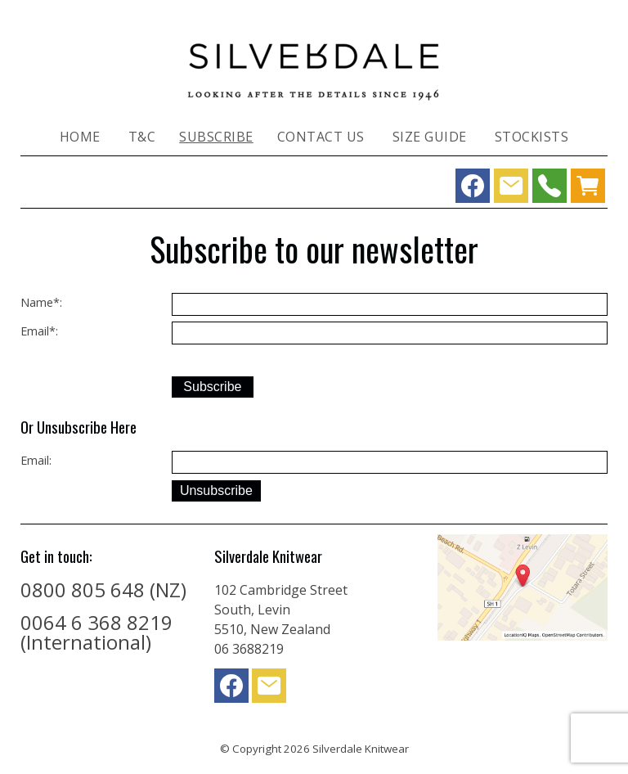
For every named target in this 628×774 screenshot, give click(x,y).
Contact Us (321, 137)
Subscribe (216, 137)
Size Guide (429, 137)
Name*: (41, 302)
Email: (36, 460)
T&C (142, 137)
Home (80, 137)
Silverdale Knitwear (360, 748)
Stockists (532, 137)
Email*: (39, 331)
